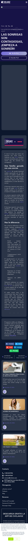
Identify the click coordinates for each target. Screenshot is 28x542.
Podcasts (4, 483)
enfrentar (17, 227)
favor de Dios (8, 283)
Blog (9, 26)
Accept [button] (10, 539)
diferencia (7, 305)
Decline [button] (17, 539)
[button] (6, 340)
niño (16, 188)
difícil (16, 157)
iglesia (22, 201)
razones (18, 263)
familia (22, 212)
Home (2, 26)
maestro (9, 171)
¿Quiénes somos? (7, 481)
